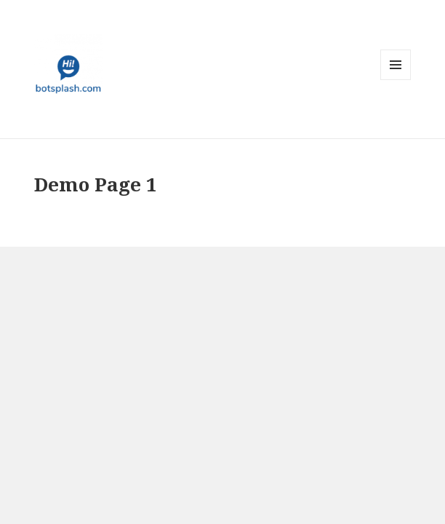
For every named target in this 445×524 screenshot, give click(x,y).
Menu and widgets (396, 79)
